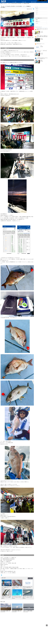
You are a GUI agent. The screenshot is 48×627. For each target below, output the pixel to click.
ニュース (5, 3)
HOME (1, 3)
